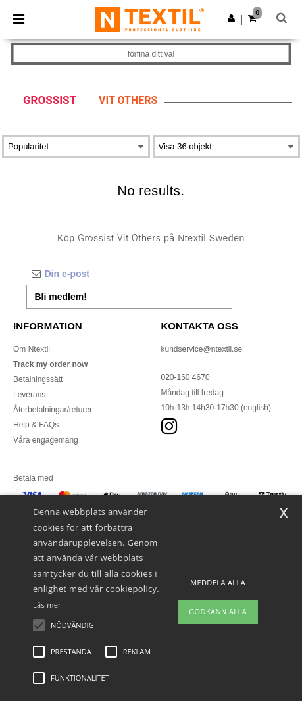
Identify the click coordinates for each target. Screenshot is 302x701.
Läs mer (47, 605)
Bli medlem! (61, 296)
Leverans (29, 394)
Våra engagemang (45, 440)
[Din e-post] (129, 273)
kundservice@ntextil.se (202, 349)
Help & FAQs (36, 424)
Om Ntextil (31, 349)
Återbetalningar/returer (52, 409)
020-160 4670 (185, 377)
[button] (231, 18)
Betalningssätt (38, 379)
